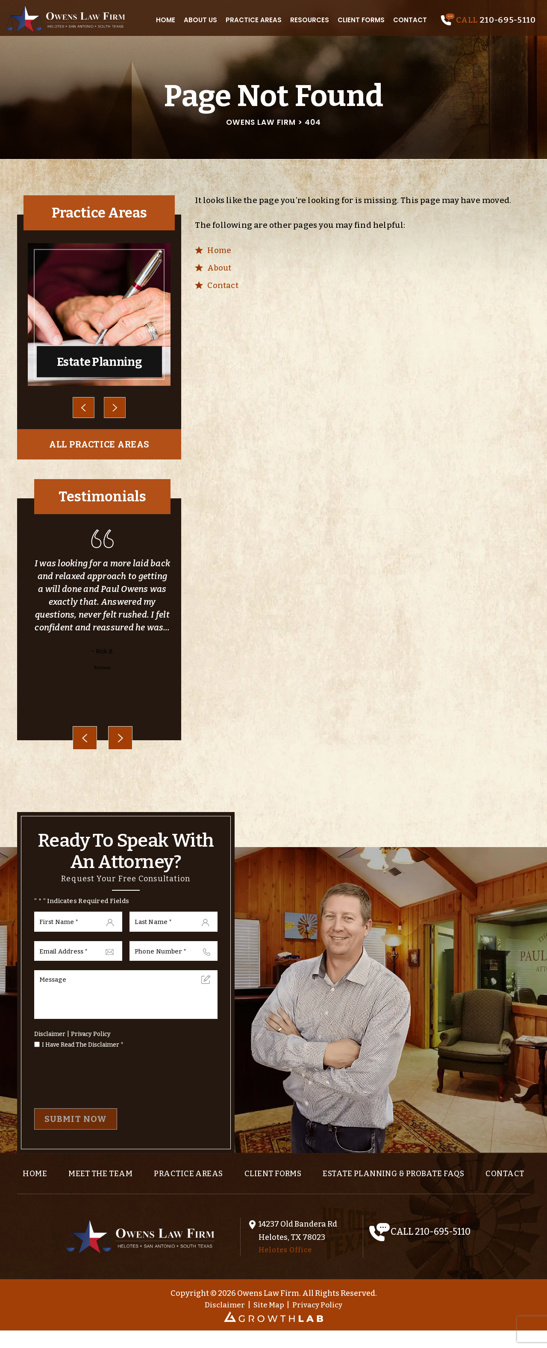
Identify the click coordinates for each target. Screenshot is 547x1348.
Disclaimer (49, 1039)
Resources (310, 19)
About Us (201, 19)
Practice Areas (254, 19)
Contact (411, 19)
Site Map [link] (268, 1322)
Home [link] (219, 251)
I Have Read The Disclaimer (83, 1050)
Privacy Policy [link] (320, 1322)
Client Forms (361, 19)
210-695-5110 (506, 19)
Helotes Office (285, 1267)
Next (114, 407)
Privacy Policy (91, 1039)
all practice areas (99, 445)
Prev (83, 407)
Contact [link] (222, 286)
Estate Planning (99, 315)
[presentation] (85, 739)
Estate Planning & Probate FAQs (417, 1179)
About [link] (219, 268)
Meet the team (113, 1179)
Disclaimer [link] (222, 1322)
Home (166, 19)
